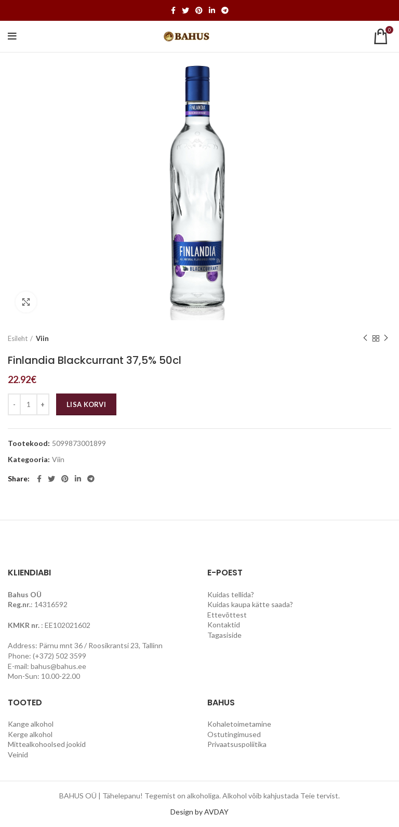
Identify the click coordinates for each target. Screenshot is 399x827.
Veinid (18, 754)
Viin (42, 338)
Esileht (18, 338)
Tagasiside (224, 635)
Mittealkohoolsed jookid (47, 744)
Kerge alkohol (30, 734)
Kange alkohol (31, 723)
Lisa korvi (86, 404)
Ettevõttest (227, 614)
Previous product (365, 338)
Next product (386, 338)
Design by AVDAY (199, 811)
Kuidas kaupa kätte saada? (250, 604)
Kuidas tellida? (230, 594)
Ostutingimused (234, 734)
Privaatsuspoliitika (237, 744)
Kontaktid (223, 624)
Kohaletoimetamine (239, 723)
